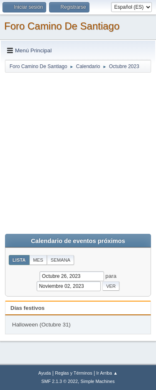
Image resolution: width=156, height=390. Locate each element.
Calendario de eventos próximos (78, 241)
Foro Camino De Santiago (61, 26)
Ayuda (44, 372)
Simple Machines (98, 381)
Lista (19, 260)
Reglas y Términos (73, 372)
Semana (60, 260)
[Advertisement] (78, 151)
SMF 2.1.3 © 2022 (59, 381)
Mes (38, 260)
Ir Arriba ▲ (107, 372)
